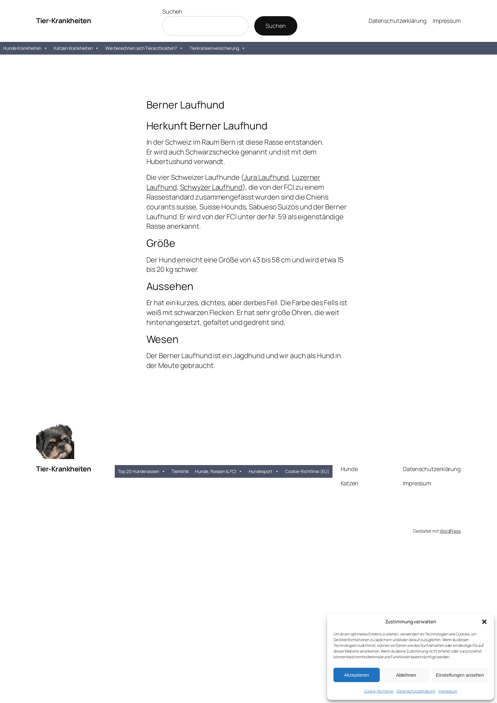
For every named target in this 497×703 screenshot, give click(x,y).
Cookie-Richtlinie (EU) (307, 471)
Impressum (447, 691)
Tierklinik (180, 471)
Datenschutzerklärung (416, 691)
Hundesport (264, 471)
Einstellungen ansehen (460, 675)
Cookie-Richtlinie (378, 691)
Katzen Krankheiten (76, 48)
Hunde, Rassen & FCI (218, 471)
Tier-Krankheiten (63, 20)
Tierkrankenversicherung (217, 48)
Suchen (172, 11)
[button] (484, 622)
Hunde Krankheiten (25, 48)
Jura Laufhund (266, 177)
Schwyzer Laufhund (211, 187)
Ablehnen (406, 675)
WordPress (450, 531)
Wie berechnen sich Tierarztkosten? (144, 48)
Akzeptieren (356, 675)
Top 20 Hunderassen (141, 471)
